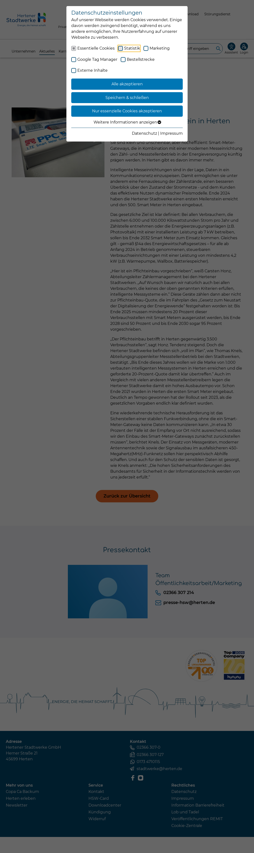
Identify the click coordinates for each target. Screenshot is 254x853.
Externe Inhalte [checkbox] (92, 70)
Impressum (171, 133)
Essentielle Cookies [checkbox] (96, 48)
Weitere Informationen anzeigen (127, 122)
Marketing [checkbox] (160, 48)
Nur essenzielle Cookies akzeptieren (127, 111)
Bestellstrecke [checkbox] (141, 59)
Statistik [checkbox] (132, 48)
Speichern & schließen (127, 97)
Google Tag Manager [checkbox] (97, 59)
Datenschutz (144, 133)
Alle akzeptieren (127, 84)
